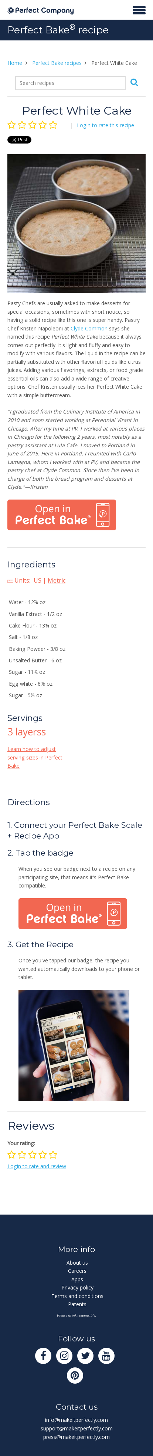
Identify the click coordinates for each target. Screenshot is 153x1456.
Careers (77, 1270)
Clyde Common (89, 328)
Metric (56, 580)
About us (77, 1262)
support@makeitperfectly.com (77, 1428)
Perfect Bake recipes (57, 62)
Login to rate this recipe (105, 125)
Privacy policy (77, 1287)
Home (14, 62)
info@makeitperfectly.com (76, 1419)
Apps (77, 1279)
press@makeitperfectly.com (76, 1436)
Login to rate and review (36, 1166)
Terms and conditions (77, 1295)
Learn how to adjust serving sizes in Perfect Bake (34, 757)
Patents (77, 1304)
